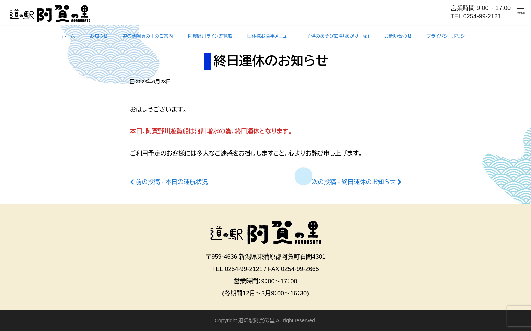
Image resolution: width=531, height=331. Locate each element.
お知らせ (99, 36)
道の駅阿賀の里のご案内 (148, 36)
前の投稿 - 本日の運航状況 (171, 182)
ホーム (68, 36)
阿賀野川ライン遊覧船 (210, 36)
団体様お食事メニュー (269, 36)
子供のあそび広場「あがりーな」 (338, 36)
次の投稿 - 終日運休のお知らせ (354, 182)
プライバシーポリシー (448, 36)
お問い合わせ (398, 36)
